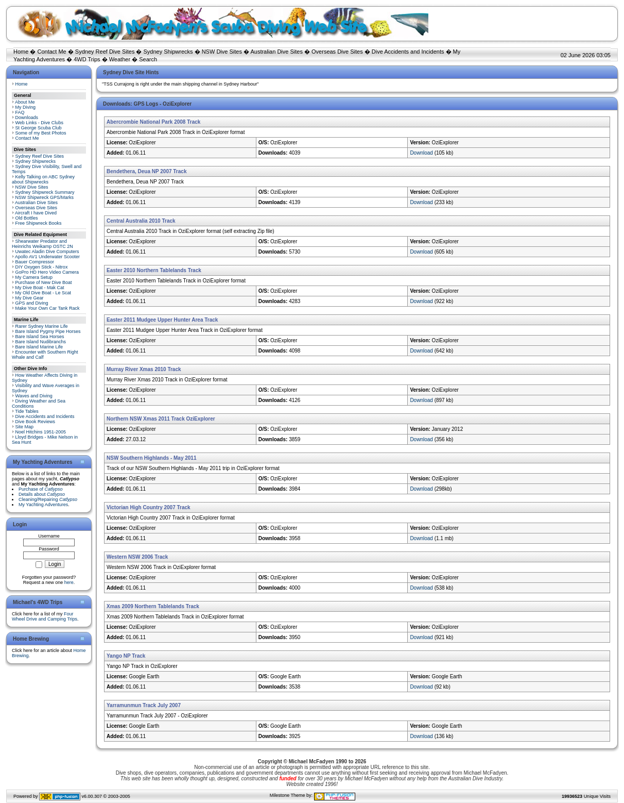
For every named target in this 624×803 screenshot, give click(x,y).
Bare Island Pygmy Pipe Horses (48, 331)
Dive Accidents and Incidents (408, 51)
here (69, 582)
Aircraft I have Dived (36, 212)
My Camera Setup (34, 277)
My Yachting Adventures (43, 504)
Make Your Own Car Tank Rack (47, 308)
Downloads (27, 117)
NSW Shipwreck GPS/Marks (44, 197)
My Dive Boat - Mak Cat (39, 287)
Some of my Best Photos (40, 133)
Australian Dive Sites (276, 51)
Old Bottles (26, 218)
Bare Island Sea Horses (39, 336)
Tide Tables (27, 411)
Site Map (24, 426)
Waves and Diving (34, 395)
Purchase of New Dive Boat (43, 282)
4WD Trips (87, 59)
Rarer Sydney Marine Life (41, 326)
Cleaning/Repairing (48, 499)
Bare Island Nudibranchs (40, 341)
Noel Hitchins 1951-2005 (40, 431)
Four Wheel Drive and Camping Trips (44, 616)
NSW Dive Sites (222, 51)
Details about (42, 494)
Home (20, 51)
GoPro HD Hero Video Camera (47, 272)
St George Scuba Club (38, 127)
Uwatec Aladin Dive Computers (47, 251)
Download (421, 153)
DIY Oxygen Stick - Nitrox (41, 267)
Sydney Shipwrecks (168, 51)
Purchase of (41, 489)
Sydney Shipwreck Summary (45, 192)
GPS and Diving (31, 303)
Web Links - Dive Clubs (39, 122)
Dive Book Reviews (35, 421)
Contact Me (51, 51)
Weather (119, 59)
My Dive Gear (29, 297)
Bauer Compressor (35, 261)
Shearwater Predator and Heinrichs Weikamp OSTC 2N (42, 244)
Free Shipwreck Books (38, 223)
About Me (25, 102)
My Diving (25, 107)
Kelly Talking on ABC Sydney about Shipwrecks (43, 179)
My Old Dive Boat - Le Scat (43, 292)
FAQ (20, 112)
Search (148, 59)
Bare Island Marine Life (39, 346)
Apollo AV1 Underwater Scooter (47, 256)
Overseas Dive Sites (337, 51)
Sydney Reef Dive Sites (105, 51)
